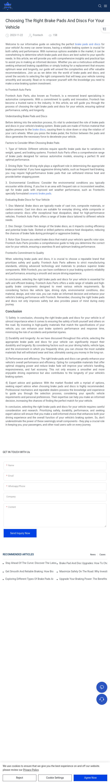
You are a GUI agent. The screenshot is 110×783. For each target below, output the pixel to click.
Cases (102, 554)
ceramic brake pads (40, 193)
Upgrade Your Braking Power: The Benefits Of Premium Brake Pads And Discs (83, 578)
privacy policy (31, 769)
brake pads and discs (87, 44)
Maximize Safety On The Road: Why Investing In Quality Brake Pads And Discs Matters (83, 571)
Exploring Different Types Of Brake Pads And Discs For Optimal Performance (29, 578)
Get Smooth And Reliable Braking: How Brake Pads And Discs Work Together (29, 571)
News (93, 554)
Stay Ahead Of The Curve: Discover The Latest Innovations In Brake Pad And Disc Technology (30, 563)
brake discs (39, 129)
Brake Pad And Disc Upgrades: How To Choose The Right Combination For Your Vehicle (83, 563)
